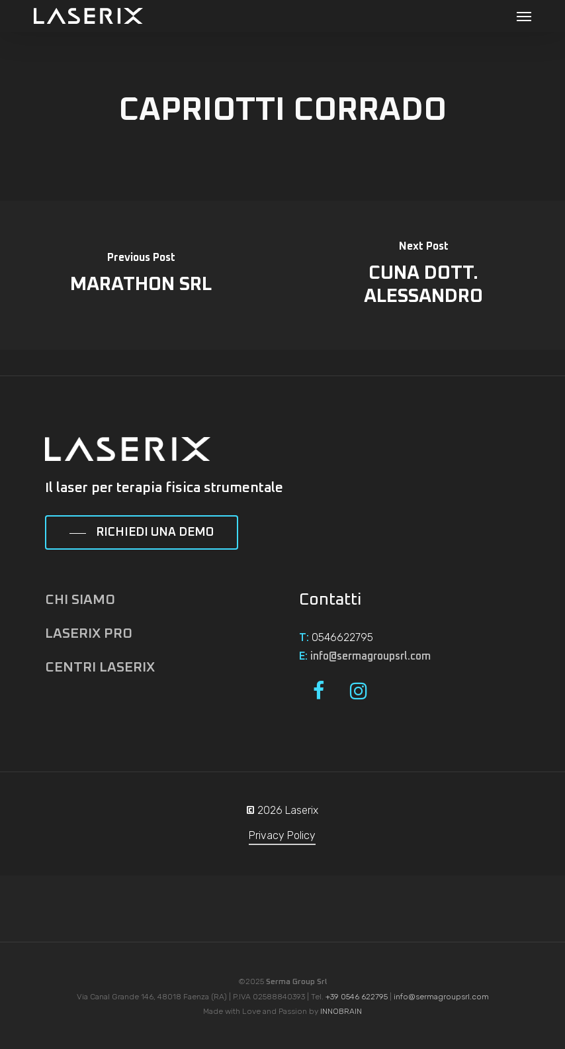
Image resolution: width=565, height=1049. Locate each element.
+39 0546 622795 (357, 996)
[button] (524, 16)
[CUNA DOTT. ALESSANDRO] (423, 275)
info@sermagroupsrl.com (370, 656)
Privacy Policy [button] (282, 835)
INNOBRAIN (341, 1011)
